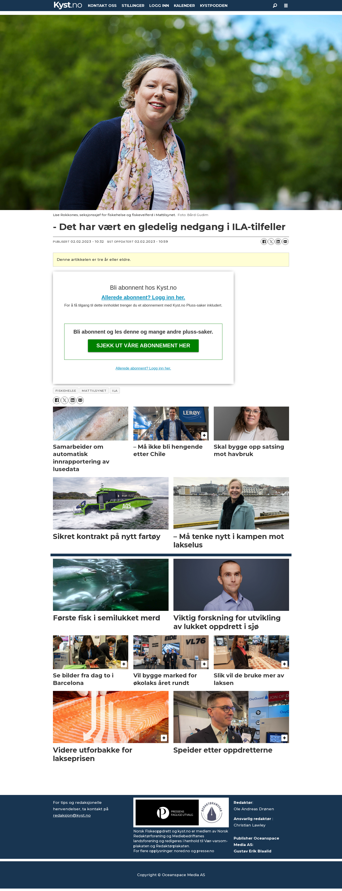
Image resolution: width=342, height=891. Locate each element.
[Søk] (274, 5)
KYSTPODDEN (213, 5)
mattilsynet (94, 390)
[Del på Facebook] (264, 241)
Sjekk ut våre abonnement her (143, 345)
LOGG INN (159, 5)
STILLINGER (133, 5)
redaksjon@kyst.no (72, 815)
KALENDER (184, 5)
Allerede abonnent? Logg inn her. (143, 297)
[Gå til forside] (68, 5)
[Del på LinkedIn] (278, 241)
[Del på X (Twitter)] (271, 241)
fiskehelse (65, 390)
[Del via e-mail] (285, 241)
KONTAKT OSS (102, 5)
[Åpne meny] (286, 5)
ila (115, 390)
